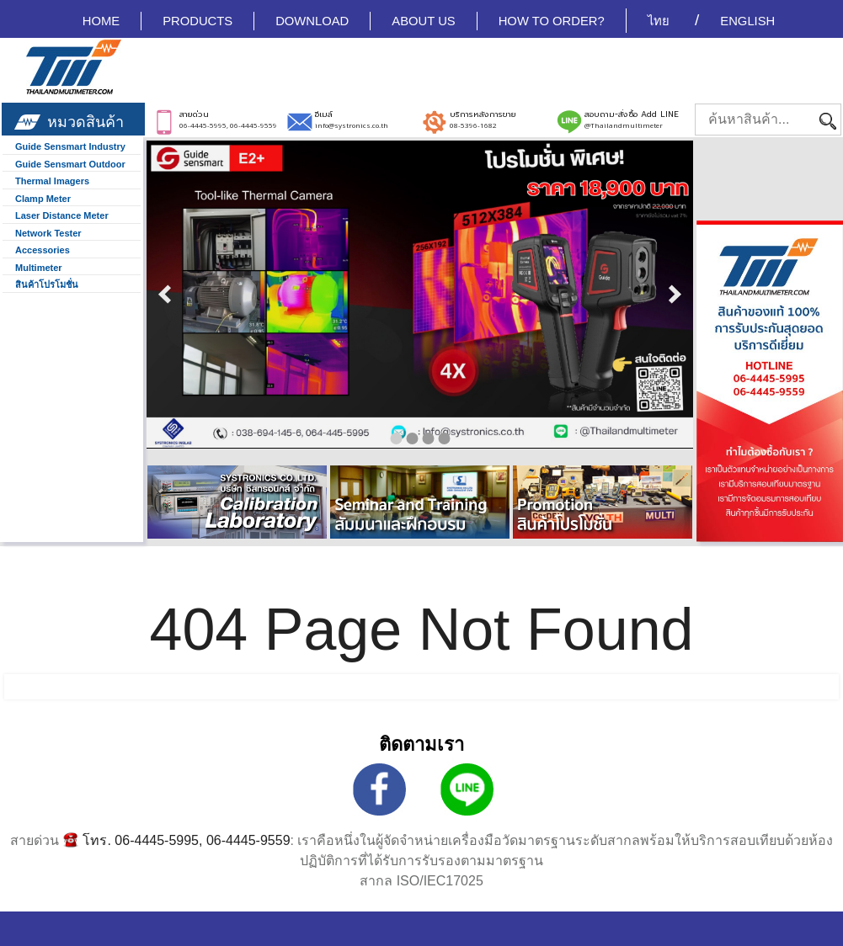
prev (165, 294)
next (674, 294)
